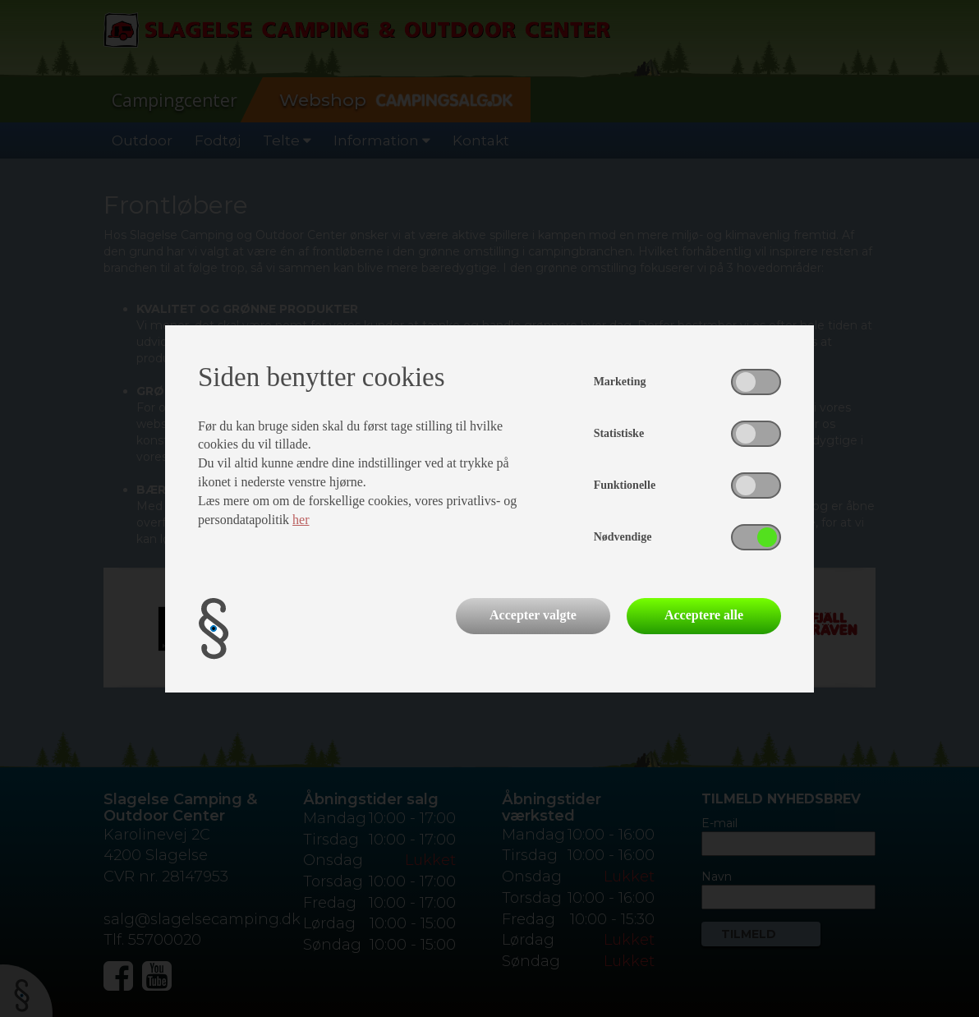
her (300, 520)
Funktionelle (624, 485)
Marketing (620, 381)
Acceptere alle (703, 615)
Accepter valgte (533, 615)
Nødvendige (623, 537)
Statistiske (619, 433)
